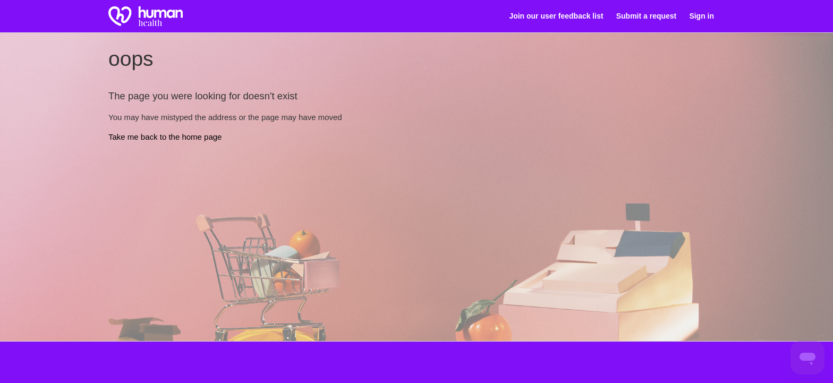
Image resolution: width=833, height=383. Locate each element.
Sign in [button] (701, 16)
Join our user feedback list (556, 16)
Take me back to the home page (165, 136)
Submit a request (646, 16)
